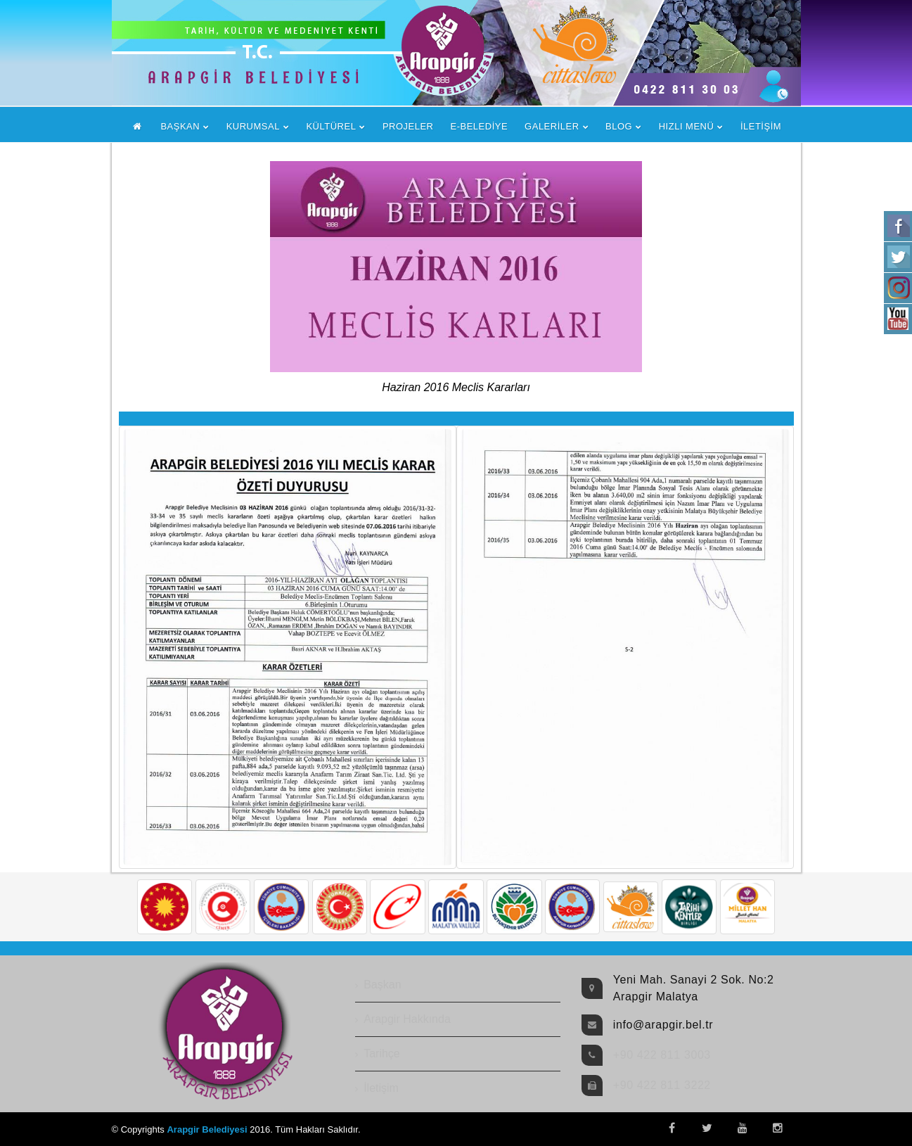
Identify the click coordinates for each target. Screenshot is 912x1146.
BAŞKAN (180, 126)
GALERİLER (552, 126)
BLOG (618, 126)
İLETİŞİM (760, 126)
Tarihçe (382, 1053)
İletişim (381, 1088)
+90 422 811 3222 (662, 1085)
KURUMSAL (253, 126)
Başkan (382, 985)
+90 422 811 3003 (662, 1055)
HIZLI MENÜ (686, 126)
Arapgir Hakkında (407, 1019)
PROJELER (408, 126)
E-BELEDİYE (479, 126)
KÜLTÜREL (331, 126)
